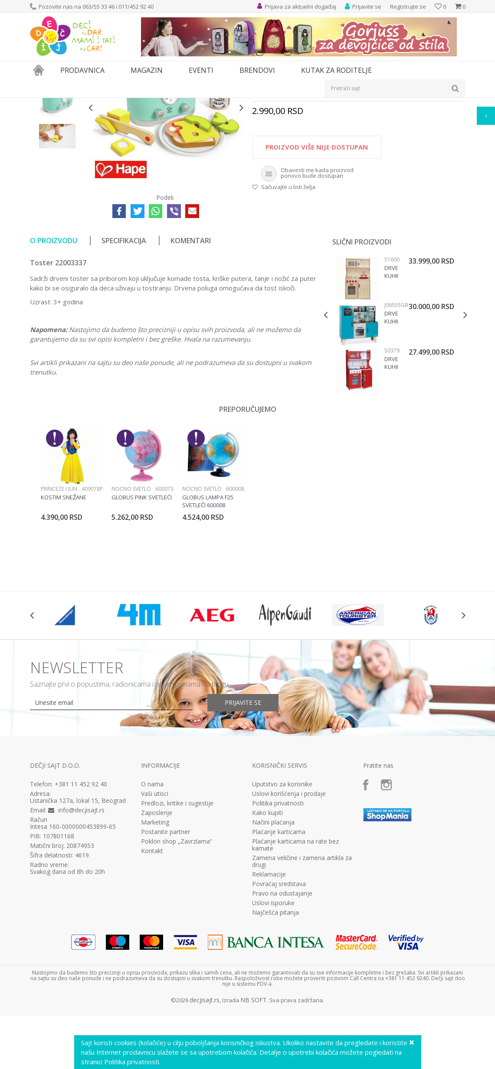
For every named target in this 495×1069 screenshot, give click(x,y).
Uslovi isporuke (273, 1000)
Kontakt (152, 948)
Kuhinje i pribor (210, 103)
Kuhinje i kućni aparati (158, 103)
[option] (57, 159)
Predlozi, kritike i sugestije (177, 901)
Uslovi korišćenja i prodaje (289, 891)
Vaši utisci (154, 891)
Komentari (190, 338)
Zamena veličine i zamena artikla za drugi (302, 959)
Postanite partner (165, 929)
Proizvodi (70, 103)
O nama (152, 882)
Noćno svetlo (131, 586)
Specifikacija (124, 338)
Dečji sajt (41, 103)
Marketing (155, 920)
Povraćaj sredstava (279, 981)
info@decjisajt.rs (81, 908)
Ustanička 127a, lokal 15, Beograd (78, 898)
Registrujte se (408, 6)
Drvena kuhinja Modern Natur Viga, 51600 (391, 370)
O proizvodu (53, 338)
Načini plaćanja (273, 920)
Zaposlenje (156, 910)
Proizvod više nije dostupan (317, 245)
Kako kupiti (267, 910)
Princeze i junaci (61, 586)
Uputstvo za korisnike (282, 882)
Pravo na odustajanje (282, 991)
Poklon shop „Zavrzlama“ (176, 939)
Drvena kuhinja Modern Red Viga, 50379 (391, 461)
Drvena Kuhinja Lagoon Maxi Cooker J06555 (391, 415)
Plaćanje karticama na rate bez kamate (295, 943)
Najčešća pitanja (275, 1010)
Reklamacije (269, 972)
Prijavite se (243, 800)
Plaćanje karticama (278, 929)
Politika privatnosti (278, 901)
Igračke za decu (107, 103)
